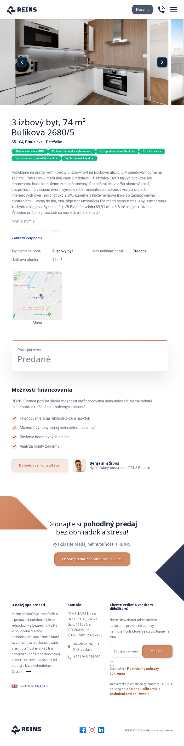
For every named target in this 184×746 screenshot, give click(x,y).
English (41, 692)
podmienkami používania (130, 700)
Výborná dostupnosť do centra (36, 158)
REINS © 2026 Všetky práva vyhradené (148, 737)
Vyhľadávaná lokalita (79, 158)
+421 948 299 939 (87, 663)
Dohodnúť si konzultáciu (39, 471)
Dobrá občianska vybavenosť (72, 151)
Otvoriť (17, 678)
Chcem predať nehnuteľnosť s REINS (92, 565)
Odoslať (157, 657)
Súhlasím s (134, 677)
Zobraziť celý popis (27, 244)
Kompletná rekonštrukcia (117, 151)
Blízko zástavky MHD (30, 151)
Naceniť (142, 9)
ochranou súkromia (142, 695)
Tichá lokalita (152, 151)
